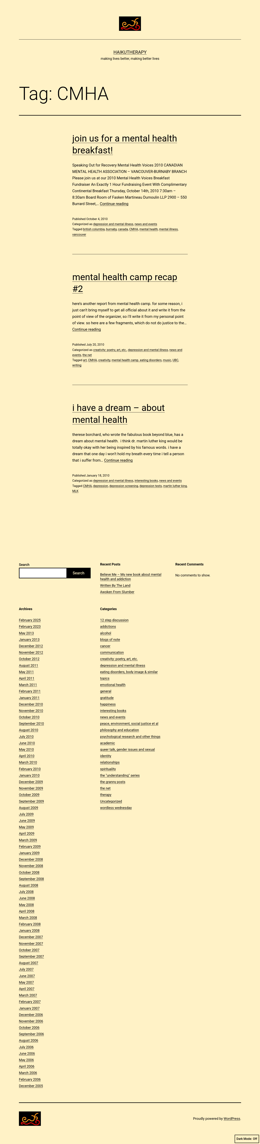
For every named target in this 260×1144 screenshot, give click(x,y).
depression (100, 486)
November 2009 (31, 788)
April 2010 (26, 756)
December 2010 (31, 704)
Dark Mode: (247, 1139)
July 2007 (26, 969)
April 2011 (26, 678)
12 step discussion (114, 620)
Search (24, 565)
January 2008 (29, 930)
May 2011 (26, 672)
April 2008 (26, 911)
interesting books (146, 480)
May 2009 (26, 827)
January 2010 (29, 775)
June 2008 (27, 898)
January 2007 (29, 1008)
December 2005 (31, 1086)
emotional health (112, 685)
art (85, 360)
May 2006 (26, 1060)
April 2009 (26, 833)
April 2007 (26, 989)
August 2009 (28, 808)
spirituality (108, 769)
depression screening (123, 486)
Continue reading (114, 203)
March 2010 (28, 762)
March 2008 (28, 918)
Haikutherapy (129, 52)
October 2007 (29, 950)
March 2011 (28, 685)
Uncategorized (111, 801)
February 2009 (30, 846)
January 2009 (29, 853)
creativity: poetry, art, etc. (110, 350)
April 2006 (26, 1066)
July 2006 (26, 1047)
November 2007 (31, 944)
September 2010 (31, 724)
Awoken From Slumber (117, 592)
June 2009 (27, 821)
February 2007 (30, 1002)
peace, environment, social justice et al (129, 724)
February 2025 (30, 620)
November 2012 (31, 652)
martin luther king (175, 486)
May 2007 (26, 982)
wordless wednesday (116, 808)
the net (87, 355)
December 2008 (31, 859)
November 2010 (31, 711)
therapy (105, 795)
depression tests (150, 486)
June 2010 (27, 743)
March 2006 (28, 1073)
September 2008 (31, 879)
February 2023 (30, 626)
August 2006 (28, 1040)
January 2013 (29, 640)
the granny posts (112, 782)
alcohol (105, 633)
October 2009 (29, 795)
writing (76, 365)
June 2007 (27, 976)
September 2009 (31, 801)
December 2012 (31, 646)
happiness (108, 704)
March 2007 (28, 995)
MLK (75, 491)
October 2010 (29, 717)
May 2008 (26, 905)
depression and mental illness (113, 224)
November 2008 (31, 866)
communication (112, 652)
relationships (110, 762)
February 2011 (30, 691)
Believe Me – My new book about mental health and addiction (130, 576)
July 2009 (26, 814)
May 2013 (26, 633)
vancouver (79, 234)
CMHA (133, 229)
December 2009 (31, 782)
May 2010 (26, 749)
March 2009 (28, 840)
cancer (105, 646)
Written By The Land (115, 585)
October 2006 (29, 1028)
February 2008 (30, 924)
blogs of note (110, 640)
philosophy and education (119, 730)
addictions (108, 626)
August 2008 (28, 885)
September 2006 (31, 1034)
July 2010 (26, 737)
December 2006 (31, 1015)
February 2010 (30, 769)
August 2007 (28, 963)
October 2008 (29, 872)
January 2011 (29, 698)
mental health (148, 229)
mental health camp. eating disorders (137, 360)
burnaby (111, 229)
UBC (175, 360)
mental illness (168, 229)
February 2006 (30, 1079)
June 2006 (27, 1053)
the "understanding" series (120, 775)
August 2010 (28, 730)
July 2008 (26, 892)
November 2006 (31, 1021)
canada (123, 229)
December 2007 (31, 937)
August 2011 (28, 665)
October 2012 (29, 659)
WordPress (232, 1119)
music (167, 360)
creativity (104, 360)
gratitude (107, 698)
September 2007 (31, 956)
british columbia (94, 229)
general (105, 691)
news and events (146, 224)
